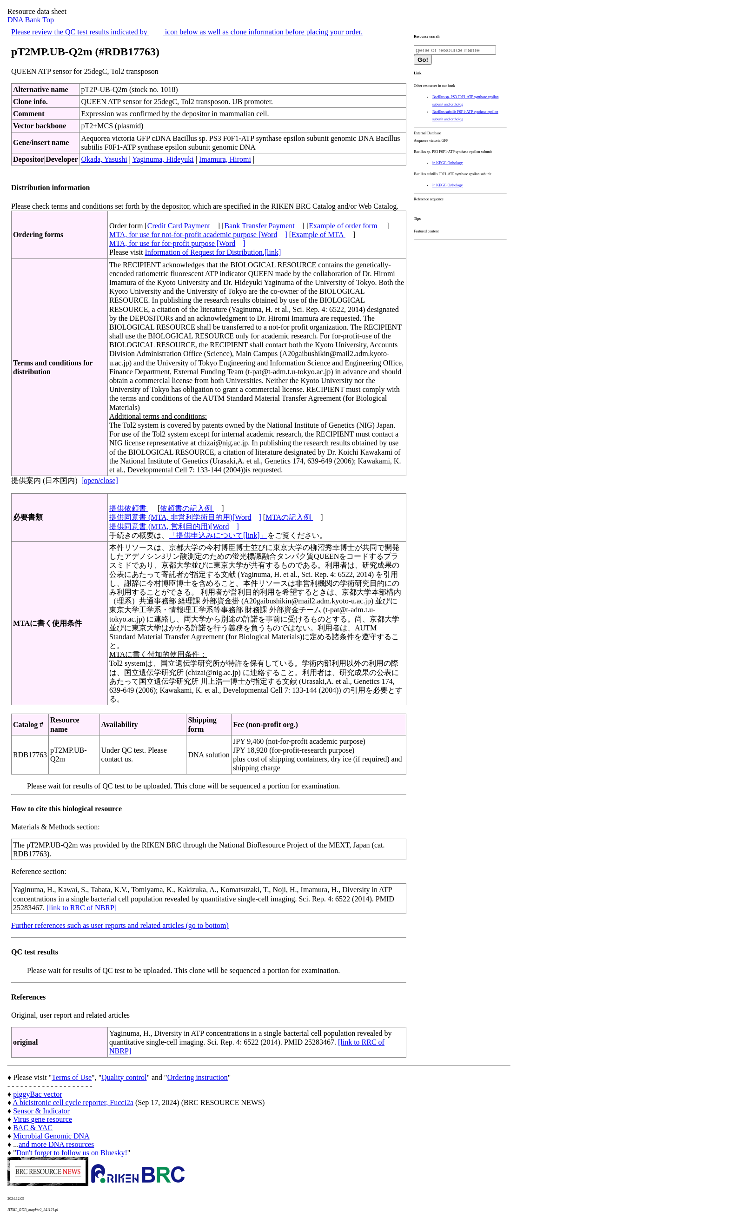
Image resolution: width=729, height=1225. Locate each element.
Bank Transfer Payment (260, 226)
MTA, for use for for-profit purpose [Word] (177, 243)
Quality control (123, 1077)
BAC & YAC (33, 1128)
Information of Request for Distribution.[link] (213, 252)
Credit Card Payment (178, 226)
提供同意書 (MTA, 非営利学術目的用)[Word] (185, 517)
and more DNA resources (56, 1144)
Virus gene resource (42, 1119)
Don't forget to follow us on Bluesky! (71, 1153)
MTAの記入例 (289, 517)
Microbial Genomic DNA (51, 1136)
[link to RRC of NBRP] (81, 908)
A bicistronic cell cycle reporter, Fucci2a (73, 1102)
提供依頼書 (128, 508)
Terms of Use (72, 1077)
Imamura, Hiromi (225, 159)
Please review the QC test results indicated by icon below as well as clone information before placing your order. (187, 32)
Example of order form (344, 226)
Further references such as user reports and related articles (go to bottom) (120, 925)
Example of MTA (318, 234)
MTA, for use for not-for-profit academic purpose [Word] (198, 234)
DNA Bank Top (30, 20)
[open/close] (99, 480)
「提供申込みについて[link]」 (218, 535)
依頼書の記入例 (187, 508)
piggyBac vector (37, 1094)
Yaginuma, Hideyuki (163, 159)
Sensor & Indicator (41, 1111)
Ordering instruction (197, 1077)
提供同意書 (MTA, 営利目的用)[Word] (174, 526)
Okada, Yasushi (104, 159)
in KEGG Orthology (447, 163)
